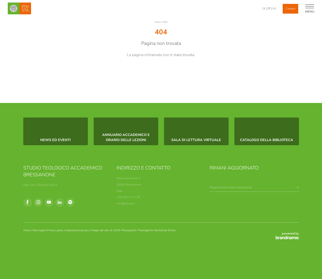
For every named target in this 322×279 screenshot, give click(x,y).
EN (274, 8)
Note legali (39, 230)
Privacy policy (55, 230)
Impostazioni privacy (77, 230)
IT (269, 8)
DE (264, 8)
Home (158, 22)
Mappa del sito (100, 230)
